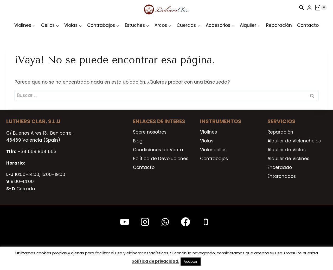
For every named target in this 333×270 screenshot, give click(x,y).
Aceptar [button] (190, 261)
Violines (208, 132)
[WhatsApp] (165, 222)
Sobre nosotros (149, 132)
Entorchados (281, 176)
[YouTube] (124, 222)
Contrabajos (214, 158)
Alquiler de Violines (288, 158)
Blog (138, 141)
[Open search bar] (301, 7)
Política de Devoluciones (160, 158)
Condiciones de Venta (158, 150)
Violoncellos (213, 150)
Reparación (279, 25)
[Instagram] (145, 222)
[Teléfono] (206, 222)
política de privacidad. (155, 261)
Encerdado (279, 167)
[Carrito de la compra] (321, 7)
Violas (206, 141)
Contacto (308, 25)
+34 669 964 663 (37, 151)
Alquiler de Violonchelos (294, 141)
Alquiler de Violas (286, 150)
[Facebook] (185, 222)
